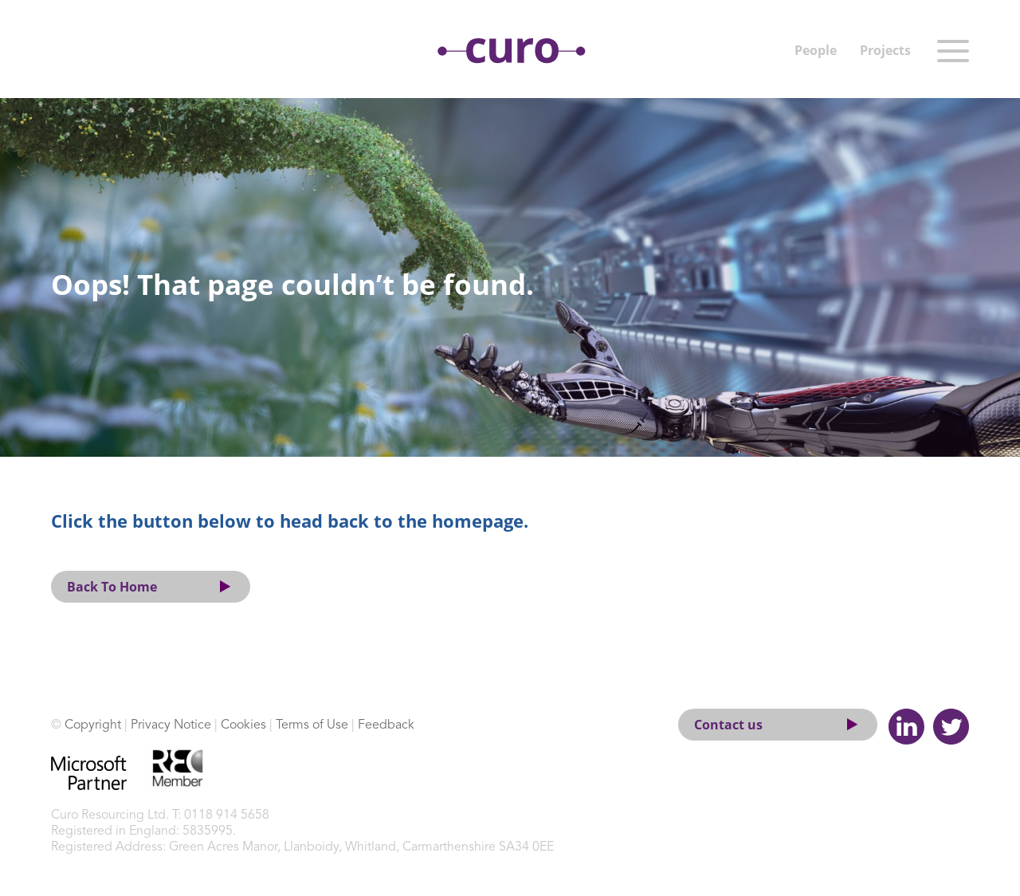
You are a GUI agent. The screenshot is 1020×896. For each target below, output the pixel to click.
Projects (885, 50)
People (815, 50)
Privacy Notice (171, 725)
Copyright (93, 725)
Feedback (386, 725)
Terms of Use (312, 725)
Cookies (243, 725)
